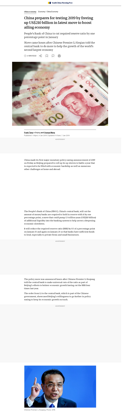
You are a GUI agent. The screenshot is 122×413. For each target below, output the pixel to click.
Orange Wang (49, 133)
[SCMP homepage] (60, 3)
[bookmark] (47, 56)
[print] (59, 56)
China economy (30, 12)
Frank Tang (28, 133)
